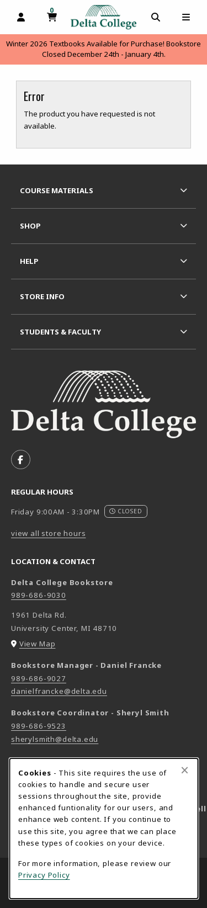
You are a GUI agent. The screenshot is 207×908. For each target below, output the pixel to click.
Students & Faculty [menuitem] (60, 332)
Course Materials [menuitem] (56, 190)
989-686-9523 (38, 726)
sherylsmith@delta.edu (54, 739)
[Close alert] (185, 770)
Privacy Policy (44, 875)
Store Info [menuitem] (42, 296)
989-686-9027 (38, 678)
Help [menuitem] (29, 261)
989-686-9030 (38, 595)
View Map (37, 644)
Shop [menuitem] (30, 226)
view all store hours (48, 533)
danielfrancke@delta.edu (59, 691)
